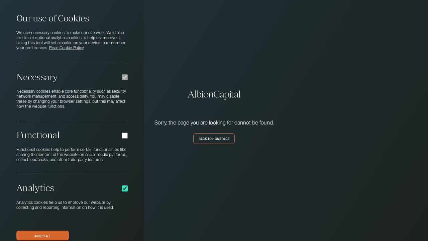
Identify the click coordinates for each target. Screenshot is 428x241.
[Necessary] (125, 77)
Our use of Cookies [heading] (52, 18)
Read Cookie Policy (66, 48)
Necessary (37, 77)
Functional (38, 135)
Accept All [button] (42, 236)
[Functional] (125, 136)
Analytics (35, 187)
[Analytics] (125, 188)
